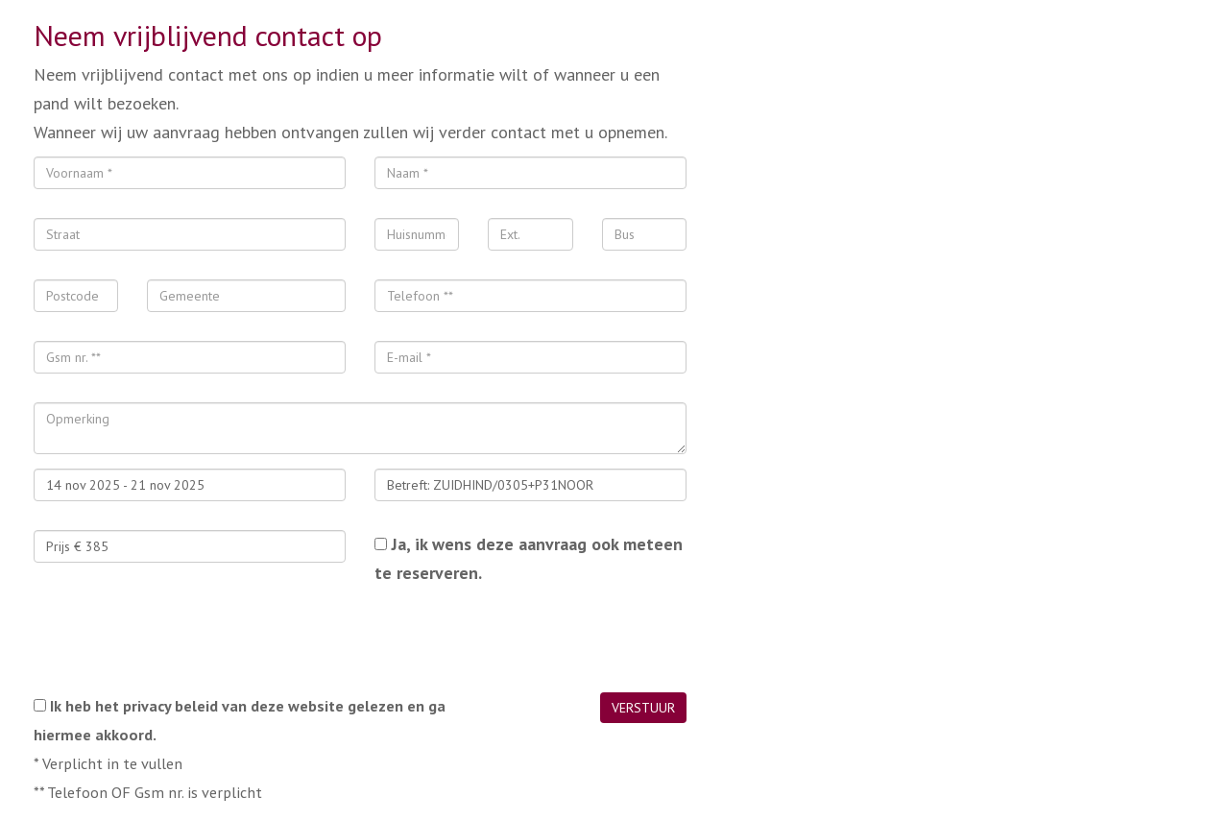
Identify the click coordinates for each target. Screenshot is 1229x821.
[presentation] (179, 639)
